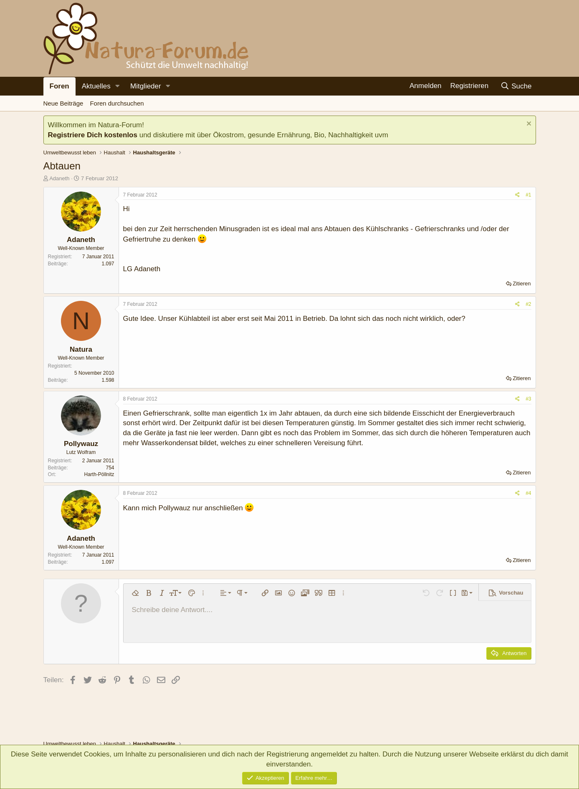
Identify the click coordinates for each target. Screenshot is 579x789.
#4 (528, 493)
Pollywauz (81, 444)
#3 (528, 399)
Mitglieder (145, 86)
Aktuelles (96, 86)
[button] (117, 86)
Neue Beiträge (63, 103)
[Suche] (516, 86)
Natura (81, 349)
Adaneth (59, 178)
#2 (528, 304)
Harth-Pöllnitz (99, 474)
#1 (528, 195)
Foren (59, 86)
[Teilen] (517, 195)
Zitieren (522, 283)
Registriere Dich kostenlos (92, 135)
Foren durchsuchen (117, 103)
